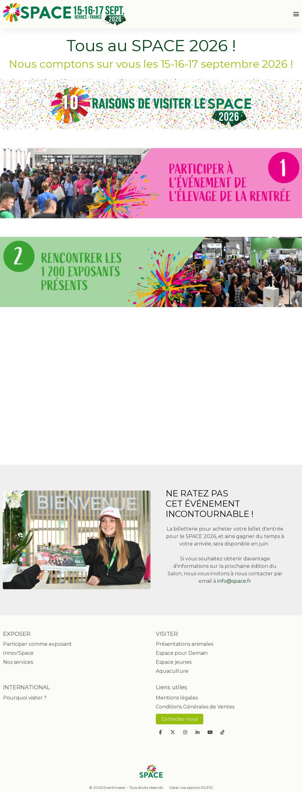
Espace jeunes (174, 662)
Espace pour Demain (182, 653)
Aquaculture (172, 671)
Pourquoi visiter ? (25, 698)
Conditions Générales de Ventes (195, 707)
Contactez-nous (179, 719)
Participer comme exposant (37, 644)
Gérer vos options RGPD (191, 787)
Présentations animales (184, 644)
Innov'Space (18, 653)
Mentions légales (177, 698)
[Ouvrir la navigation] (296, 14)
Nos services (18, 662)
